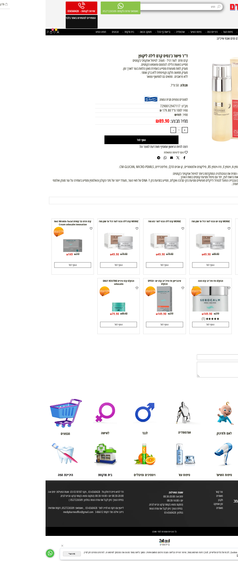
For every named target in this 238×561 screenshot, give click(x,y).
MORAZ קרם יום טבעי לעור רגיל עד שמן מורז (165, 221)
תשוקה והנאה (99, 32)
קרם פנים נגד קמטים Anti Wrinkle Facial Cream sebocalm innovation (27, 223)
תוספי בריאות (197, 32)
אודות (234, 488)
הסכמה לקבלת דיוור (228, 517)
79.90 (125, 254)
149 (25, 254)
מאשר (26, 553)
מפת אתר (233, 504)
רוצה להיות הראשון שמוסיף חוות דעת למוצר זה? (118, 147)
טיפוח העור (181, 32)
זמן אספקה (172, 504)
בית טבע (233, 496)
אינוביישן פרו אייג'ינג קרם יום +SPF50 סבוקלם (118, 282)
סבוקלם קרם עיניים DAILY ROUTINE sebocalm (73, 282)
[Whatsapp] (4, 553)
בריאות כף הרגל (117, 32)
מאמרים (174, 495)
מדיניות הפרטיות (198, 555)
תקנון (175, 499)
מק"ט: (138, 106)
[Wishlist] (8, 32)
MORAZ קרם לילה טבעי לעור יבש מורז (119, 221)
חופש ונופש (55, 31)
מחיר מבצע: (133, 121)
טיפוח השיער (149, 32)
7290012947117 (125, 106)
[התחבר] (12, 32)
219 (32, 254)
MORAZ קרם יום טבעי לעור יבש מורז (211, 221)
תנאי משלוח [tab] (203, 193)
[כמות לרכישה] (133, 130)
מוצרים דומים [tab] (224, 193)
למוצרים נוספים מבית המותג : (127, 100)
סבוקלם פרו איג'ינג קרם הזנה (165, 280)
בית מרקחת (82, 32)
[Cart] (5, 32)
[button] (210, 265)
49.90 (211, 254)
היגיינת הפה (165, 32)
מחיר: (139, 115)
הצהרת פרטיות (230, 513)
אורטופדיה (133, 32)
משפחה (212, 32)
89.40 (79, 313)
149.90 (162, 313)
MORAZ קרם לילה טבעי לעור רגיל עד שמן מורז (73, 221)
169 (133, 115)
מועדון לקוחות (231, 492)
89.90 (119, 120)
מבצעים (69, 31)
